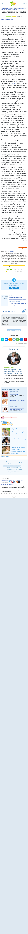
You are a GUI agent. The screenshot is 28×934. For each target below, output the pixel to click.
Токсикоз (23, 465)
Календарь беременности (10, 417)
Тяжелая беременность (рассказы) (14, 469)
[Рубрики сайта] (2, 3)
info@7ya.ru (3, 480)
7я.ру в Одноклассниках (17, 482)
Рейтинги (3, 484)
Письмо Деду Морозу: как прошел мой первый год (18, 393)
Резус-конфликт (21, 472)
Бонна (6, 484)
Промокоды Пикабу (19, 480)
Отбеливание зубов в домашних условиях (17, 401)
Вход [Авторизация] (25, 3)
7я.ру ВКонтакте (14, 482)
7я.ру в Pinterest (12, 482)
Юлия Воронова (10, 251)
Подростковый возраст (14, 301)
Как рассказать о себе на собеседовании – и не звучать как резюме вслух (18, 299)
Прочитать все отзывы (14, 330)
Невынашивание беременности (10, 472)
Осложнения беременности (14, 471)
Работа (10, 295)
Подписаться (14, 288)
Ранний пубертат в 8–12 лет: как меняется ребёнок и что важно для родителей (17, 305)
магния (14, 83)
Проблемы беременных (14, 463)
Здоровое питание (14, 406)
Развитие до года (14, 391)
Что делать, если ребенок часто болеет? (18, 439)
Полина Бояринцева (7, 19)
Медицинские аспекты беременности (12, 465)
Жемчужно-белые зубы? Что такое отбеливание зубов (17, 409)
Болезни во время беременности (14, 467)
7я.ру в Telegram (9, 482)
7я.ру (19, 482)
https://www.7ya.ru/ (10, 480)
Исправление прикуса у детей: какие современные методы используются (18, 450)
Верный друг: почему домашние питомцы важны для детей (19, 431)
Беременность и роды (13, 462)
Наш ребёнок (11, 484)
